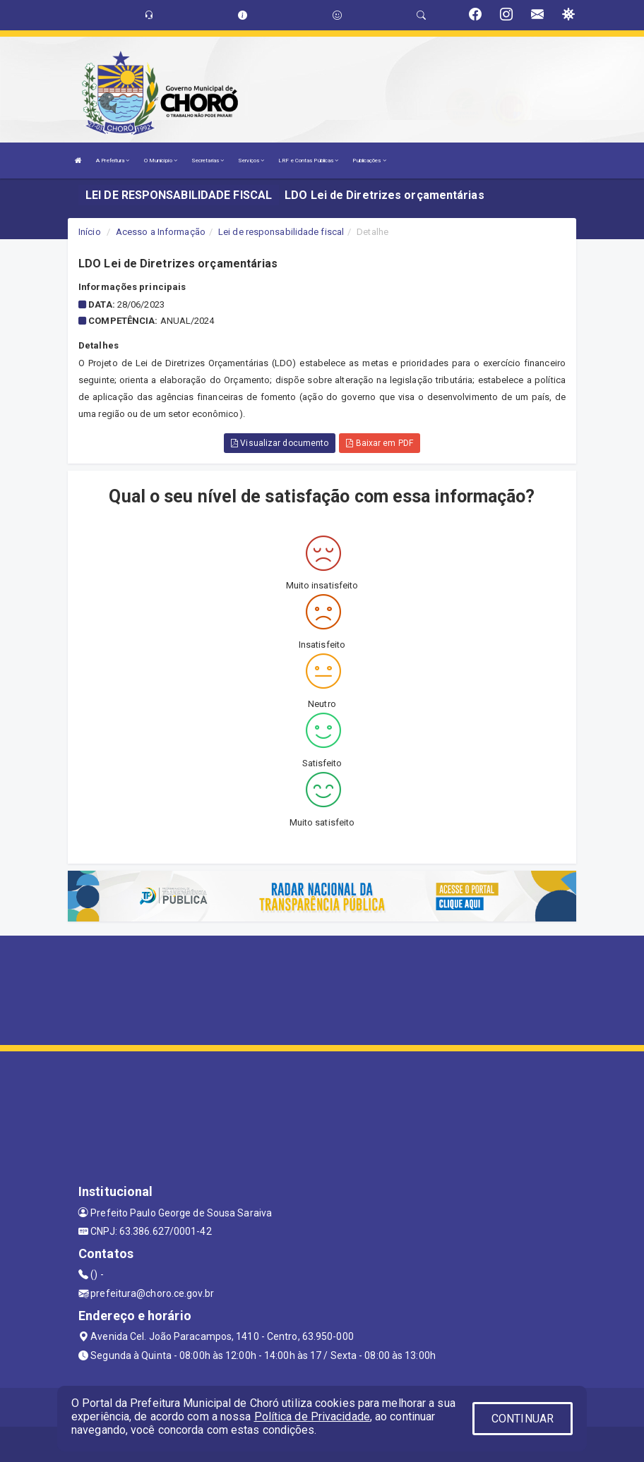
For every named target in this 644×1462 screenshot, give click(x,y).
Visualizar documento (279, 443)
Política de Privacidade (312, 1416)
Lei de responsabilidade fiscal (281, 231)
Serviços (251, 160)
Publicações (369, 160)
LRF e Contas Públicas (308, 160)
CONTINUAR (522, 1418)
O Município (160, 160)
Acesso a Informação (160, 231)
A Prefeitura (112, 160)
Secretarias (207, 160)
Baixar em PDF (379, 443)
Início (89, 231)
